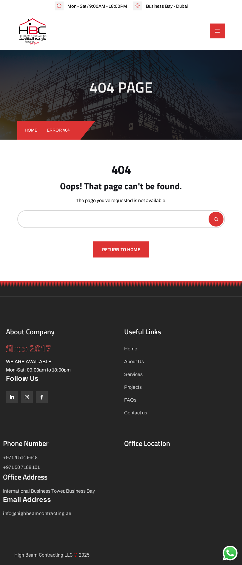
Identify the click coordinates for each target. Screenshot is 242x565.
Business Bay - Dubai (167, 6)
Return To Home (121, 249)
